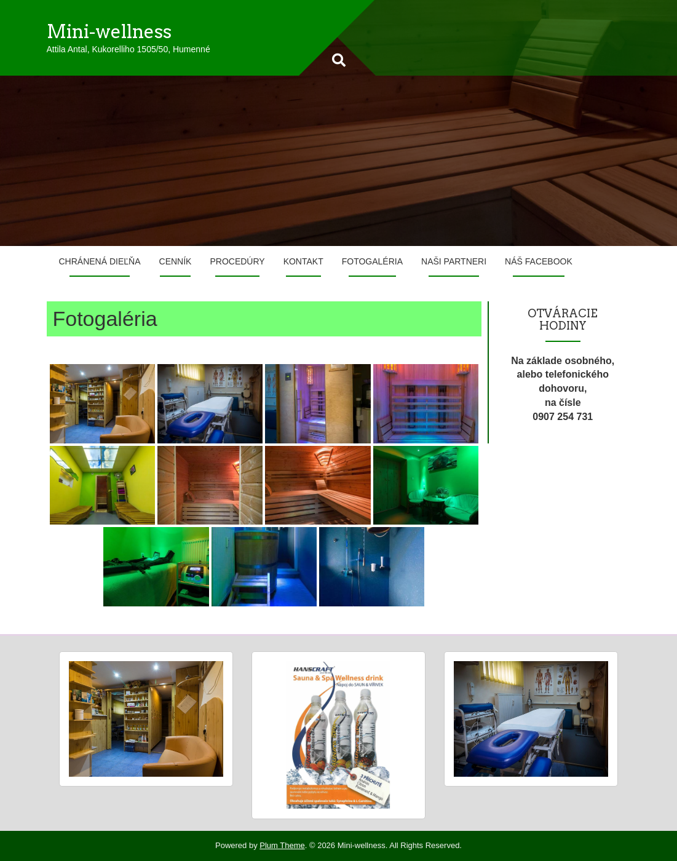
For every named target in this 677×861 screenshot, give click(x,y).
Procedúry (237, 261)
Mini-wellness (109, 31)
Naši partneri (453, 261)
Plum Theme (281, 845)
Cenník (175, 261)
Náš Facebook (538, 261)
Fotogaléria (372, 261)
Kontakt (303, 261)
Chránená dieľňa (100, 261)
